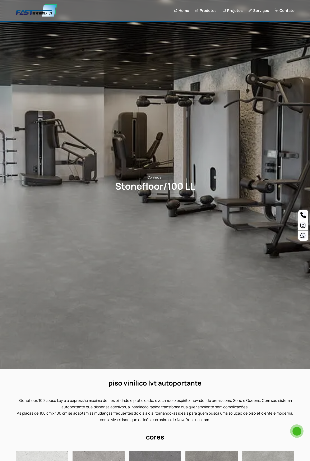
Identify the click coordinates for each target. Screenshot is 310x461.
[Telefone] (303, 216)
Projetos (232, 10)
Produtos (206, 10)
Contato (285, 10)
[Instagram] (303, 226)
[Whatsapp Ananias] (303, 236)
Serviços (259, 10)
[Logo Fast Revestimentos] (36, 16)
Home (181, 10)
